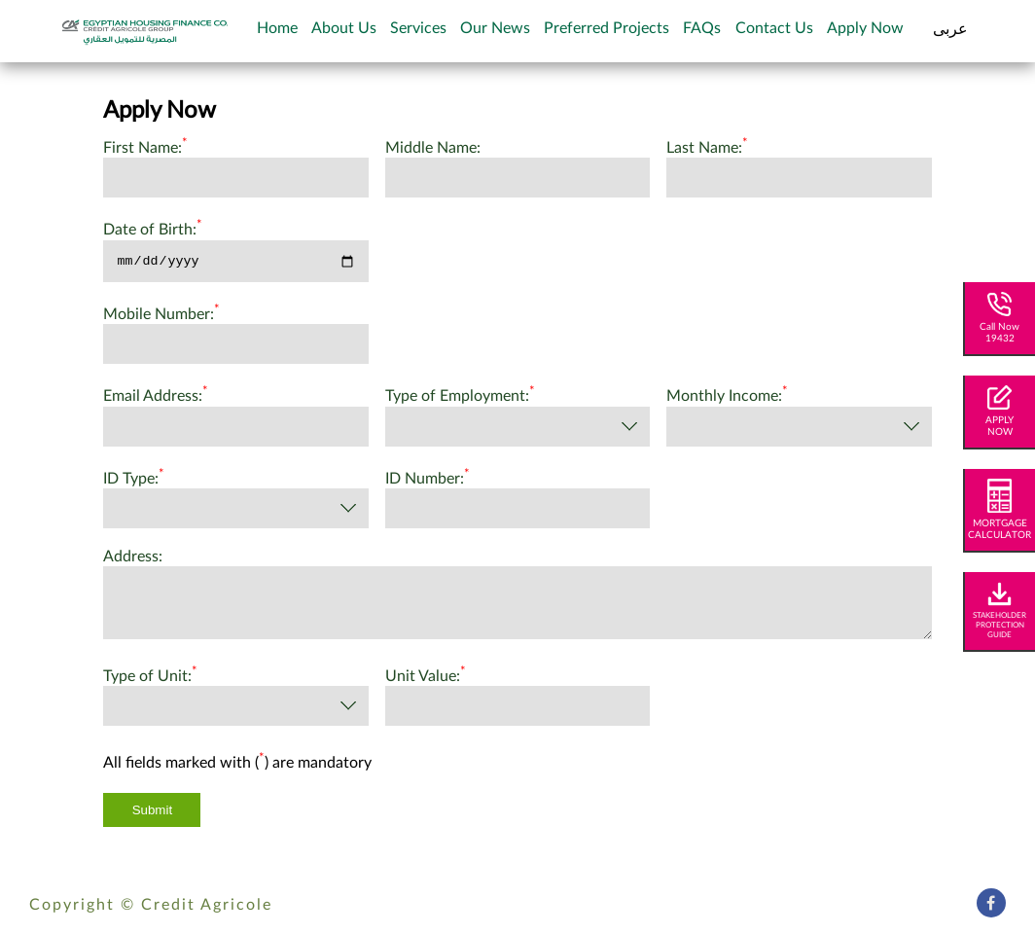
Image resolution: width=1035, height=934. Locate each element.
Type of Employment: (460, 397)
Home (277, 28)
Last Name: (707, 146)
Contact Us (774, 28)
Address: (132, 559)
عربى (950, 29)
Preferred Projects (606, 28)
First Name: (145, 146)
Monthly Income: (727, 397)
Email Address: (155, 397)
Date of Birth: (152, 227)
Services (418, 28)
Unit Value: (425, 677)
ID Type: (133, 478)
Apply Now (865, 28)
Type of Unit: (150, 677)
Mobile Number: (161, 315)
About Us (343, 28)
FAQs (702, 28)
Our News (495, 28)
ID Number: (427, 478)
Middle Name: (433, 148)
